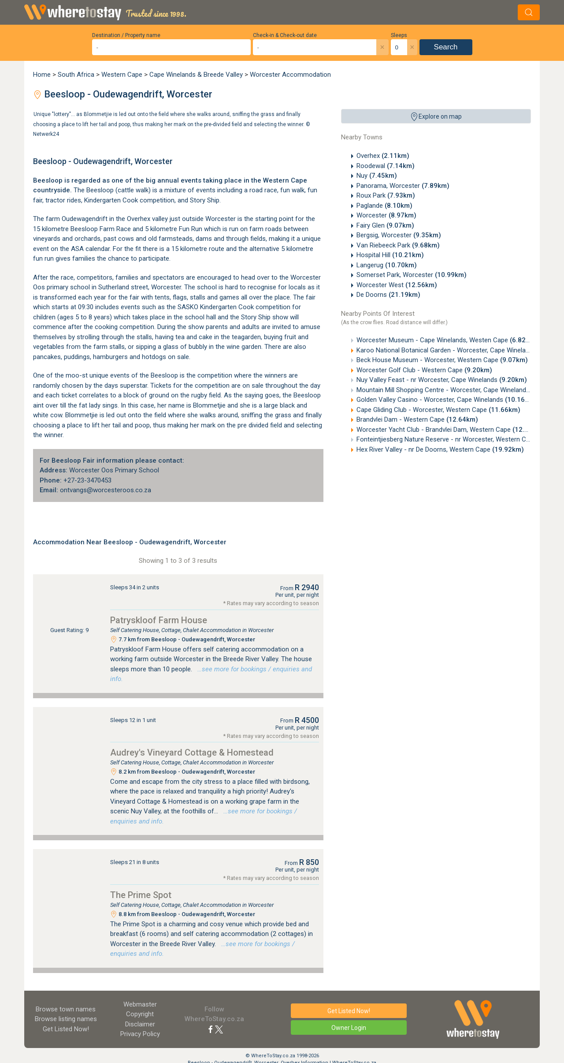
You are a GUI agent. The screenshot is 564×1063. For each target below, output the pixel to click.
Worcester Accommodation (290, 75)
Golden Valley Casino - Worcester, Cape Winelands (446, 400)
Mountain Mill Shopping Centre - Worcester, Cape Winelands (459, 390)
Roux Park (385, 195)
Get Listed (66, 1029)
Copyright (140, 1014)
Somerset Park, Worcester (411, 275)
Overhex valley (147, 219)
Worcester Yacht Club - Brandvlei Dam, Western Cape (450, 430)
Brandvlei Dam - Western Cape (417, 419)
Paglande (384, 206)
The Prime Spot (140, 895)
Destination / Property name (126, 35)
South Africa (76, 75)
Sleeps (399, 35)
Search (446, 47)
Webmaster (140, 1004)
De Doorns (388, 295)
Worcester (386, 215)
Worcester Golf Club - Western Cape (424, 370)
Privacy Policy (140, 1034)
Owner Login (348, 1027)
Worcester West (396, 285)
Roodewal (385, 166)
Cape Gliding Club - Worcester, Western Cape (438, 410)
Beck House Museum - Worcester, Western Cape (442, 360)
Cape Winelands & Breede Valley (196, 75)
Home (42, 75)
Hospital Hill (390, 255)
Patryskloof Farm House (158, 620)
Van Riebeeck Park (398, 245)
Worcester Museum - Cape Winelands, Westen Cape (447, 340)
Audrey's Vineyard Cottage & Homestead (192, 752)
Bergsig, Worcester (398, 235)
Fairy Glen (385, 225)
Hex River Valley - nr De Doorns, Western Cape (440, 449)
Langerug (386, 265)
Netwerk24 (46, 134)
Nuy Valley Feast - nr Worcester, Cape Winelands (441, 380)
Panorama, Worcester (402, 186)
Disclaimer (140, 1024)
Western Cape (121, 75)
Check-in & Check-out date (285, 35)
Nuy (376, 176)
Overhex (382, 156)
